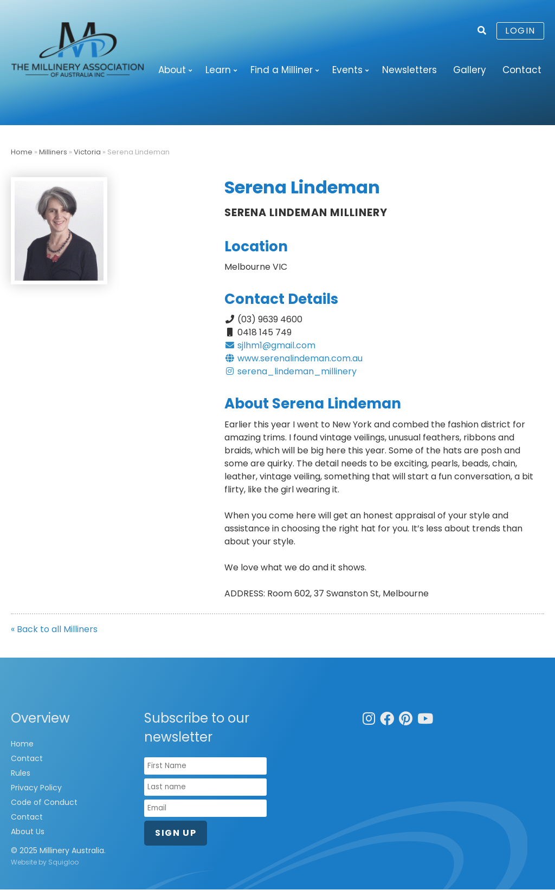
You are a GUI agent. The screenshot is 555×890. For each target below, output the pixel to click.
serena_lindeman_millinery (290, 372)
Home (22, 152)
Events (347, 69)
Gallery (469, 69)
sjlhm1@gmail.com (269, 346)
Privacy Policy (36, 788)
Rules (20, 773)
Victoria (87, 152)
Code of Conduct (44, 802)
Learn (218, 69)
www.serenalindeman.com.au (293, 359)
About (172, 69)
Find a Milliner (281, 69)
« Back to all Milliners (54, 629)
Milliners (53, 152)
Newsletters (409, 69)
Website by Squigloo (45, 862)
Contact (521, 69)
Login (520, 30)
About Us (27, 832)
